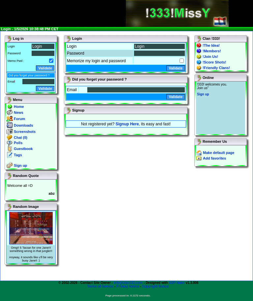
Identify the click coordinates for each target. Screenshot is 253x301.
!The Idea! (211, 45)
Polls (18, 143)
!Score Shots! (214, 62)
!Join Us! (210, 57)
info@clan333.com (128, 283)
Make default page (218, 153)
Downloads (23, 125)
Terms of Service (100, 286)
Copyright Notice (155, 286)
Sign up (20, 165)
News (18, 112)
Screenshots (25, 132)
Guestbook (23, 149)
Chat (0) (20, 137)
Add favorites (214, 158)
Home (19, 107)
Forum (19, 119)
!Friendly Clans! (216, 68)
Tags (18, 155)
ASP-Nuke (176, 283)
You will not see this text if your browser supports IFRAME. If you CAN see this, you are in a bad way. (220, 108)
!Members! (212, 51)
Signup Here (127, 124)
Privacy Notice (128, 286)
